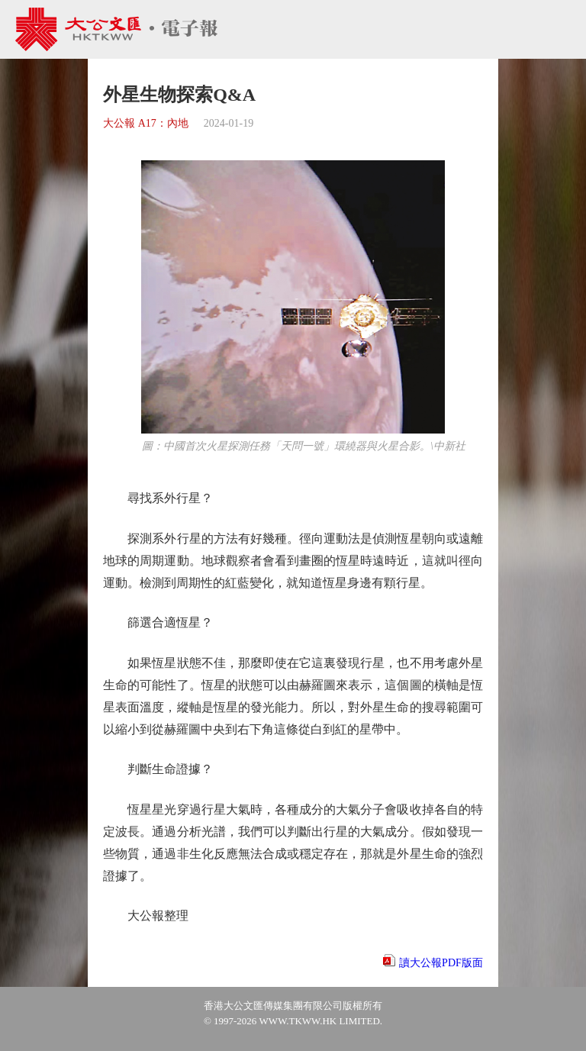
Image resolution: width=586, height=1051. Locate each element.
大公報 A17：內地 (145, 123)
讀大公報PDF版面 (441, 963)
